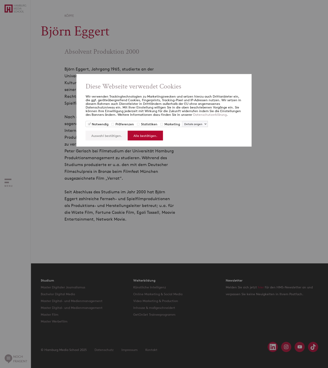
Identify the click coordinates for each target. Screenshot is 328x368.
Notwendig (100, 124)
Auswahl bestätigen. (106, 136)
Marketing (172, 124)
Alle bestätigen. (145, 136)
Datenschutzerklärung (210, 114)
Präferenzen (124, 124)
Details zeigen (193, 124)
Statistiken (149, 124)
